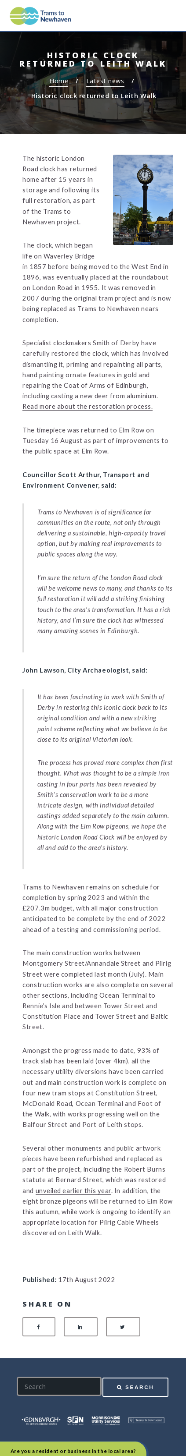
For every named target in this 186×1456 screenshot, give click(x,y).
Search (139, 1387)
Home (58, 80)
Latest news (105, 80)
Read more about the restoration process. (87, 406)
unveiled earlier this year (73, 1190)
